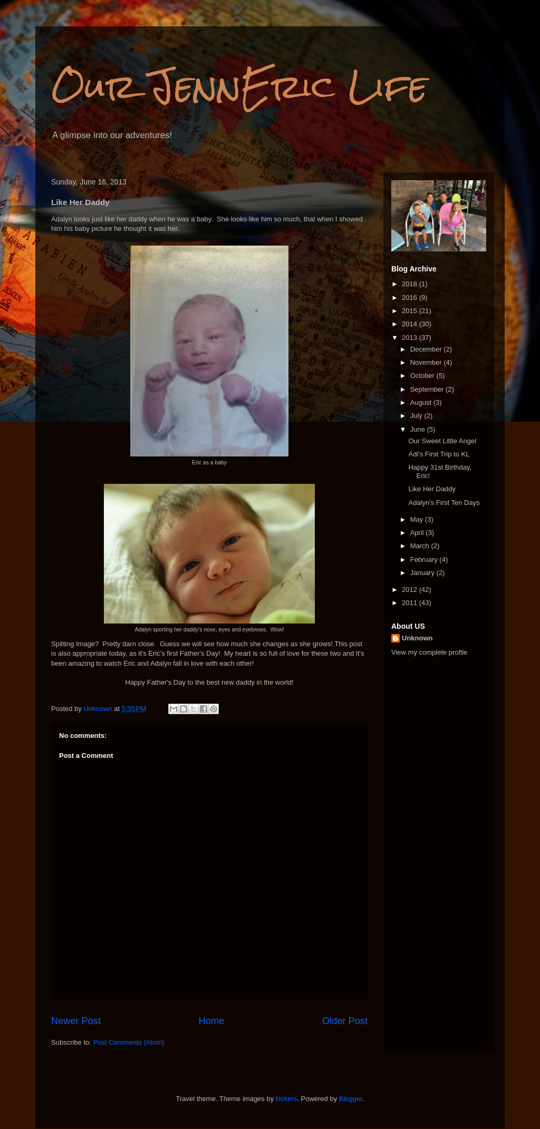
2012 (410, 589)
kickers (286, 1099)
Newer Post (76, 1021)
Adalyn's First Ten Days (443, 503)
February (425, 559)
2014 (410, 324)
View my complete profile (429, 652)
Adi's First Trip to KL (438, 454)
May (417, 519)
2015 (410, 311)
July (417, 416)
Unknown (417, 638)
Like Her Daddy (432, 489)
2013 (410, 338)
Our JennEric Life (239, 86)
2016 (410, 297)
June (418, 429)
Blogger (350, 1099)
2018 (410, 284)
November (427, 362)
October (423, 375)
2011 (410, 603)
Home (212, 1021)
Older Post (345, 1021)
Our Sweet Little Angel (442, 441)
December (427, 349)
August (421, 402)
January (423, 573)
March (420, 546)
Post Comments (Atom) (129, 1042)
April (418, 533)
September (428, 389)
